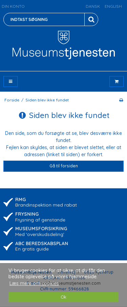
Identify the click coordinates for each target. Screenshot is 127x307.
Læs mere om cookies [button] (34, 283)
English (113, 6)
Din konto (13, 6)
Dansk (93, 6)
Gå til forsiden (63, 165)
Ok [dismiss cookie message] (63, 297)
